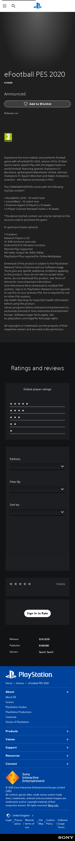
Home (9, 683)
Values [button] (37, 739)
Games (20, 683)
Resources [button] (37, 756)
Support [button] (37, 747)
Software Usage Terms (63, 823)
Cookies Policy (50, 821)
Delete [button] (61, 584)
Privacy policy (18, 821)
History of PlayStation (17, 722)
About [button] (37, 692)
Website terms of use (29, 823)
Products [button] (37, 731)
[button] (37, 613)
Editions (15, 459)
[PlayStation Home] (38, 6)
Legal (9, 820)
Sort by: (15, 504)
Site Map (41, 821)
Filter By (15, 482)
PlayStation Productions (19, 712)
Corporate (11, 717)
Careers (10, 702)
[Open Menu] (4, 6)
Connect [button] (37, 764)
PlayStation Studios (16, 707)
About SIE (11, 697)
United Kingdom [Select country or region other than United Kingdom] (20, 815)
